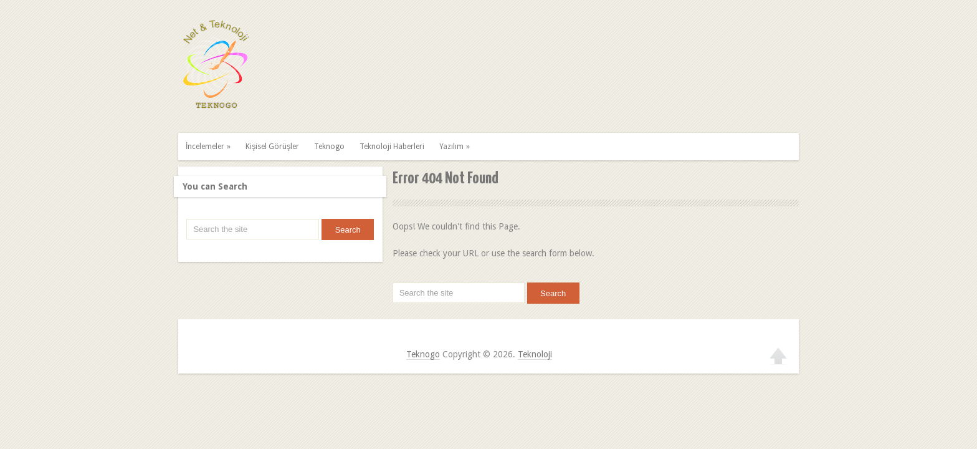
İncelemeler (210, 146)
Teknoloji (535, 354)
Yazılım (456, 146)
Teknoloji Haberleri (392, 146)
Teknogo (329, 146)
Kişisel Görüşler (272, 146)
